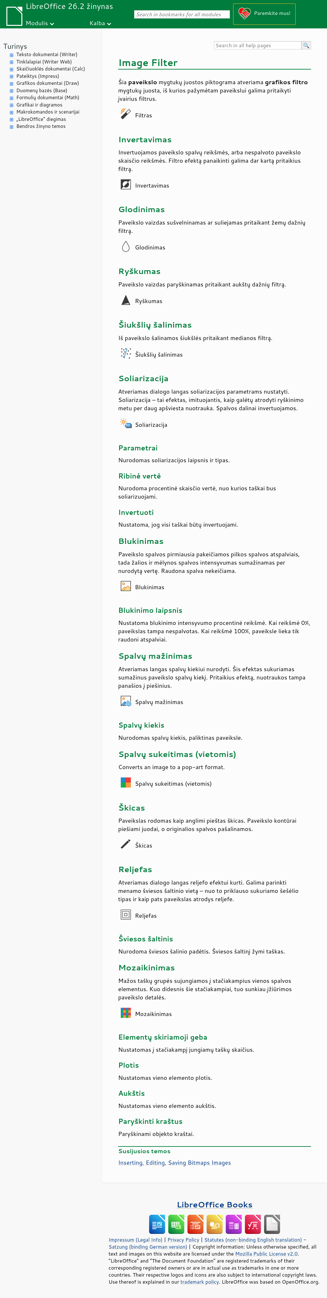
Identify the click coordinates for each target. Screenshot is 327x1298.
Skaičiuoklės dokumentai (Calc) (50, 68)
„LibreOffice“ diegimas (41, 119)
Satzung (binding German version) (148, 1246)
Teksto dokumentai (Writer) (47, 54)
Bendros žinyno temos (41, 126)
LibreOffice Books (215, 1204)
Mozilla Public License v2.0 (266, 1253)
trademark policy (199, 1281)
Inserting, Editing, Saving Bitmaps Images (174, 1162)
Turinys (15, 46)
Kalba (97, 23)
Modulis (37, 23)
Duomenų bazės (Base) (41, 90)
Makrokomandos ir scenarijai (48, 111)
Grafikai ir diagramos (39, 104)
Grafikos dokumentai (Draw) (47, 83)
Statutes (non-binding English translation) (253, 1239)
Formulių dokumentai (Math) (48, 97)
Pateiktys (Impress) (37, 76)
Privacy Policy (183, 1239)
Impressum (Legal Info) (136, 1239)
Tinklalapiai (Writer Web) (44, 61)
